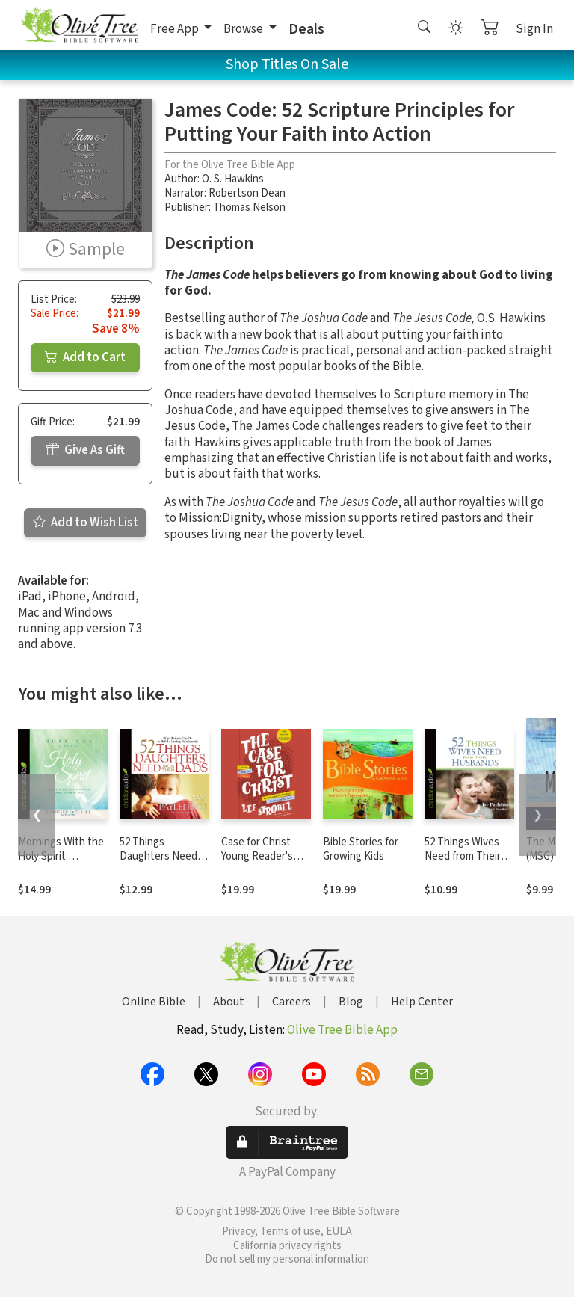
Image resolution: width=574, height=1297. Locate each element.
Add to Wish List (85, 523)
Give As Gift (85, 450)
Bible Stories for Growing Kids (360, 849)
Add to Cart (85, 357)
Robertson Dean (247, 193)
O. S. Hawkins (233, 179)
